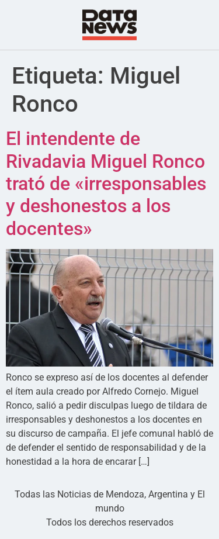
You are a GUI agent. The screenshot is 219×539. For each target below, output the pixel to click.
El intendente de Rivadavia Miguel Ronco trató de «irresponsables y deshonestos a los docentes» (106, 183)
